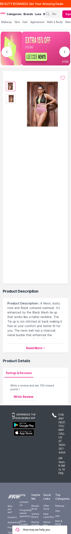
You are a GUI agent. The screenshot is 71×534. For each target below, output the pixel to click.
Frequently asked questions (26, 513)
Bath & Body (58, 523)
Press (11, 527)
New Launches (48, 515)
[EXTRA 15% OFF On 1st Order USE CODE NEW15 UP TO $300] (35, 48)
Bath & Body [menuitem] (55, 22)
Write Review (23, 397)
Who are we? (10, 509)
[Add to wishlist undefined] (62, 78)
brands (28, 14)
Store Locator (24, 523)
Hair (57, 516)
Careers (12, 517)
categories (14, 14)
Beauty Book (35, 507)
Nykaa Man (46, 523)
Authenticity (14, 522)
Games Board (35, 515)
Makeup (59, 505)
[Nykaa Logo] (3, 13)
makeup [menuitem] (6, 22)
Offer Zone (46, 507)
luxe (38, 14)
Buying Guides (35, 523)
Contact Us (24, 503)
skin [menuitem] (17, 22)
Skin (57, 510)
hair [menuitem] (25, 22)
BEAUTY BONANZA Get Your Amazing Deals (31, 4)
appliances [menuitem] (37, 22)
